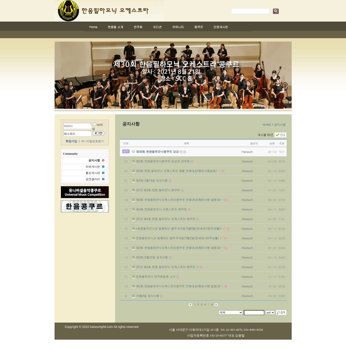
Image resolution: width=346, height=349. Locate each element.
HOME (267, 124)
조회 (281, 143)
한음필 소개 (115, 27)
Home (93, 27)
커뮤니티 (178, 27)
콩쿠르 (198, 27)
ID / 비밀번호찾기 (92, 141)
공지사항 (280, 124)
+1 (224, 228)
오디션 (157, 27)
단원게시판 (221, 27)
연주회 (138, 27)
